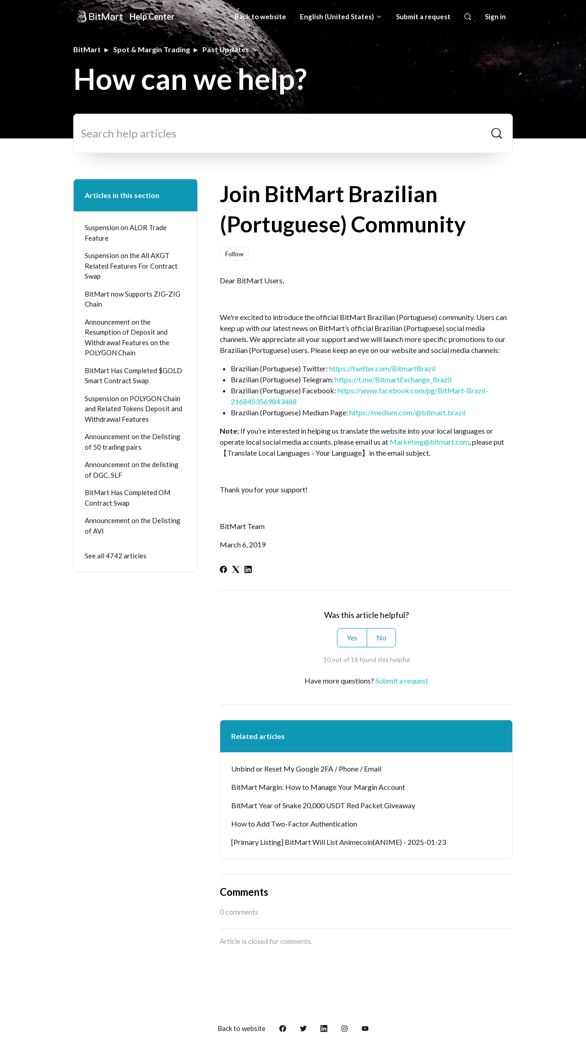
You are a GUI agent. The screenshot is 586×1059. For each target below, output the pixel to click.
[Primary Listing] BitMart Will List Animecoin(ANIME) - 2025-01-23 (338, 842)
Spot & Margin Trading (151, 49)
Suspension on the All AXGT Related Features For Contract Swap (131, 265)
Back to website (260, 16)
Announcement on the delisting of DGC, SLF (132, 469)
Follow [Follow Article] (234, 254)
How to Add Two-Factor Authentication (294, 823)
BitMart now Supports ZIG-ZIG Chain (132, 299)
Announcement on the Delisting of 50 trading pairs (132, 441)
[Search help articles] (293, 133)
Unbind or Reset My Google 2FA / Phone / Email (306, 768)
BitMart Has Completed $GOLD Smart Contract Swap (133, 375)
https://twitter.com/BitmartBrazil (382, 368)
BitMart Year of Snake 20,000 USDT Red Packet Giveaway (323, 805)
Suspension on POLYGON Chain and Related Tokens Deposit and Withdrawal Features (133, 408)
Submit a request (423, 16)
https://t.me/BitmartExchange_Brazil (393, 379)
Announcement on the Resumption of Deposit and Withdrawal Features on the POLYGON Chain (127, 337)
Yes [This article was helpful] (352, 637)
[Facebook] (223, 570)
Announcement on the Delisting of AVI (132, 525)
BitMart (87, 49)
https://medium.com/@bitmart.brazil (407, 412)
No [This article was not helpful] (381, 637)
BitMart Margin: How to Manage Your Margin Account (318, 787)
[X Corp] (235, 570)
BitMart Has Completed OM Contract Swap (127, 497)
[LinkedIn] (248, 570)
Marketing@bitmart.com (429, 441)
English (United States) (341, 16)
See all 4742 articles (115, 556)
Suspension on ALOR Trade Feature (126, 232)
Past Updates (225, 49)
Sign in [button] (495, 16)
